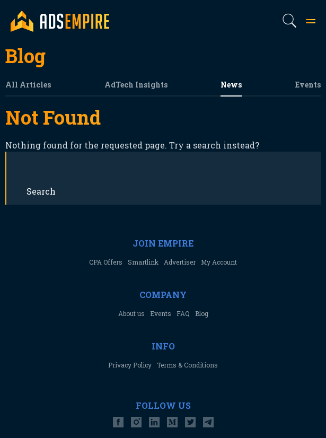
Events (308, 85)
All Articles (28, 85)
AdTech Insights (136, 85)
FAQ (183, 313)
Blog (201, 313)
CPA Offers (105, 262)
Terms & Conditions (187, 365)
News (231, 85)
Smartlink (143, 262)
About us (131, 313)
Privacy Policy (130, 365)
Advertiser (180, 262)
